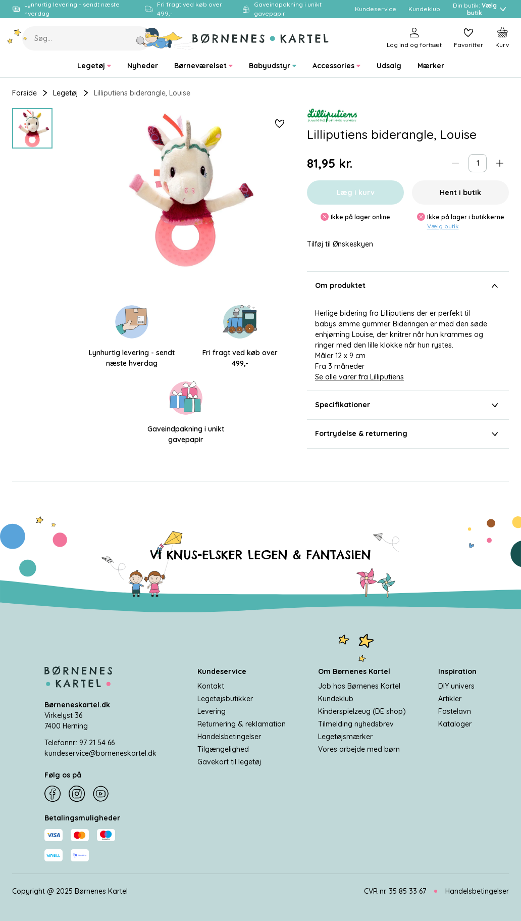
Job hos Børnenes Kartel (359, 686)
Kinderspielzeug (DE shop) (362, 711)
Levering (211, 711)
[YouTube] (101, 794)
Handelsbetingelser (229, 736)
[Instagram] (77, 794)
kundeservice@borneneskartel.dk (100, 753)
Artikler (449, 698)
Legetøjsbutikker (225, 698)
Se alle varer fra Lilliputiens (359, 376)
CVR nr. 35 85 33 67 (395, 891)
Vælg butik (443, 226)
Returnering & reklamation (241, 724)
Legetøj (65, 93)
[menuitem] (94, 66)
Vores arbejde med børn (359, 749)
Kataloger (455, 724)
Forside (24, 93)
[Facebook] (52, 794)
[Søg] (165, 38)
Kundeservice (221, 671)
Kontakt (210, 686)
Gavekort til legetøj (229, 761)
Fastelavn (454, 711)
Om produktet (408, 286)
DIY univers (456, 686)
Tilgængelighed (223, 749)
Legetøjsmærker (345, 736)
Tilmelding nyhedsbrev (356, 724)
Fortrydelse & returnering (408, 434)
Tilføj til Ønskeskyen (340, 244)
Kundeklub (335, 698)
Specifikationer (408, 405)
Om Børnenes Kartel (354, 671)
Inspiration (457, 671)
